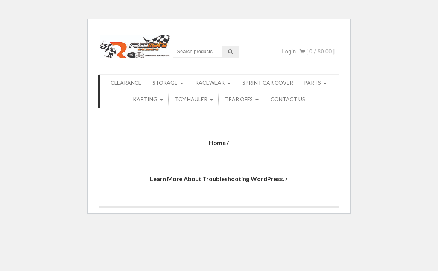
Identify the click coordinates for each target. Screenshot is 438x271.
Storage (165, 82)
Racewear (210, 82)
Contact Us (288, 99)
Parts (312, 82)
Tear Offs (239, 99)
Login (289, 51)
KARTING (145, 99)
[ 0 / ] (317, 51)
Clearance (126, 82)
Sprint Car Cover (267, 82)
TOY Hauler (191, 99)
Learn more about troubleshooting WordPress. (217, 178)
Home (217, 142)
